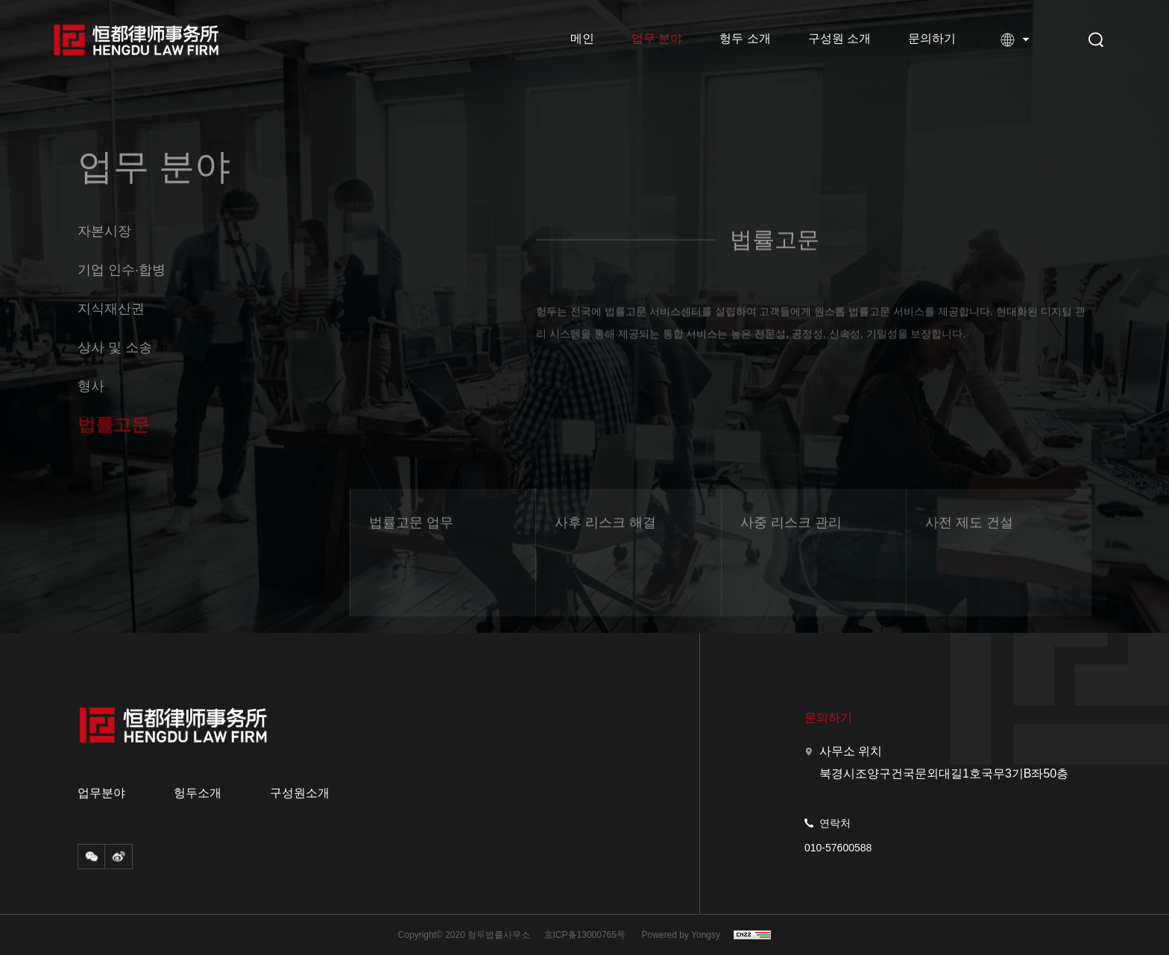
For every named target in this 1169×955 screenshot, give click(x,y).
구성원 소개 (839, 38)
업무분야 (101, 793)
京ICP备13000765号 (585, 934)
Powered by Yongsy (681, 934)
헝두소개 (197, 793)
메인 (582, 38)
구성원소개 (300, 793)
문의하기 (932, 38)
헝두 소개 (744, 38)
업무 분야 (656, 38)
